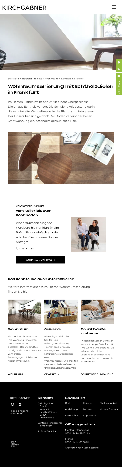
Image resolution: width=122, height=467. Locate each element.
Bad (67, 403)
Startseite (13, 78)
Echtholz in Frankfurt (73, 78)
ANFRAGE (118, 87)
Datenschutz (72, 415)
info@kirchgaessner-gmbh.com (51, 424)
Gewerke (52, 329)
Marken (87, 409)
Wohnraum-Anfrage (39, 259)
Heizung (87, 403)
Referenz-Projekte (32, 78)
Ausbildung (71, 409)
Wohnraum (51, 78)
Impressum (89, 415)
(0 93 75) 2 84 (26, 248)
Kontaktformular (109, 409)
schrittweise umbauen (96, 374)
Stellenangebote (109, 403)
